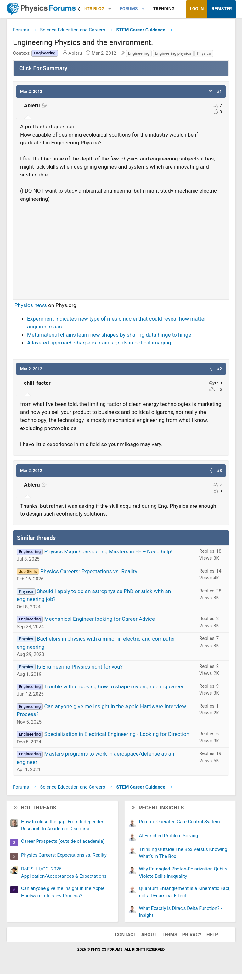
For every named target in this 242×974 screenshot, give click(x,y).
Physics (204, 53)
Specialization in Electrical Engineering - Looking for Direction (116, 734)
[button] (109, 9)
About (149, 935)
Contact (125, 935)
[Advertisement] (121, 248)
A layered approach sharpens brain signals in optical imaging (99, 342)
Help (212, 935)
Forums (129, 8)
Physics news (30, 305)
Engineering (138, 53)
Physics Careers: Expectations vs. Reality (88, 571)
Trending (163, 8)
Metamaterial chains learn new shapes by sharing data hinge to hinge (109, 335)
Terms (169, 935)
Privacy (192, 935)
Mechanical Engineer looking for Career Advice (99, 619)
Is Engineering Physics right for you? (80, 666)
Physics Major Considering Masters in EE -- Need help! (108, 551)
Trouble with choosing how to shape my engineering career (114, 686)
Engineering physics (173, 53)
